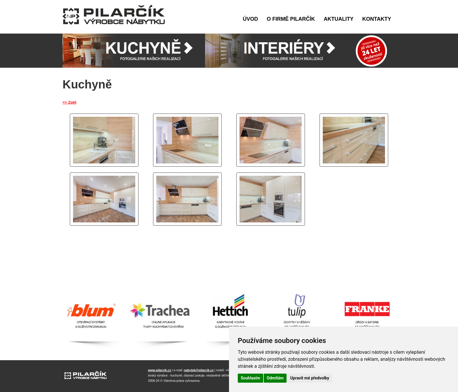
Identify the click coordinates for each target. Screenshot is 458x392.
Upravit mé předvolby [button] (309, 378)
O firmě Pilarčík (291, 19)
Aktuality (338, 19)
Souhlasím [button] (250, 378)
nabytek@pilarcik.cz (199, 370)
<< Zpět (69, 102)
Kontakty (376, 19)
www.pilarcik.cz (159, 370)
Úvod (250, 19)
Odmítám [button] (275, 378)
